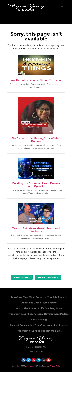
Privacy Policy (55, 366)
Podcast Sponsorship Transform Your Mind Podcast (39, 325)
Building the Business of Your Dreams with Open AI (36, 185)
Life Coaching (39, 319)
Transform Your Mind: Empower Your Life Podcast (39, 297)
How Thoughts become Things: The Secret (36, 80)
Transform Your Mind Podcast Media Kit (39, 331)
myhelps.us (29, 366)
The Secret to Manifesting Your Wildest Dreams (36, 140)
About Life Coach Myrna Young (39, 302)
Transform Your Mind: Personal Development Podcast (39, 314)
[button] (62, 6)
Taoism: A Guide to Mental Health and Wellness (36, 230)
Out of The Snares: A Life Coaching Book (39, 308)
